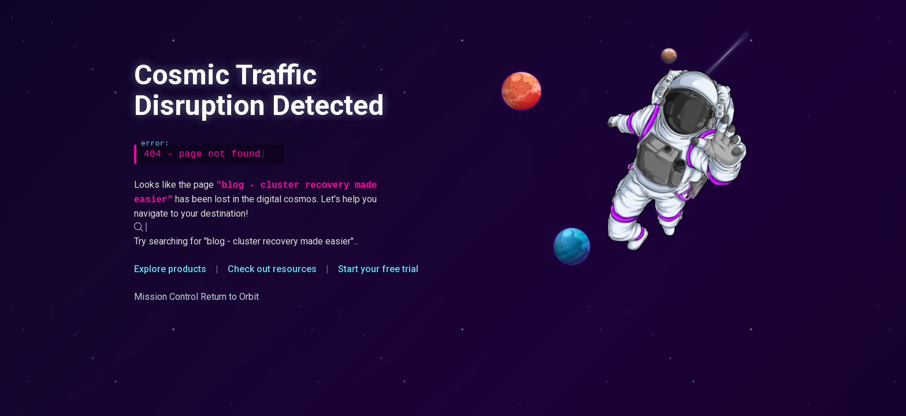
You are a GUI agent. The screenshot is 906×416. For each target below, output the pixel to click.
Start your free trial (378, 268)
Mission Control (166, 296)
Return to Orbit (229, 296)
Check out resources (272, 268)
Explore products (170, 268)
